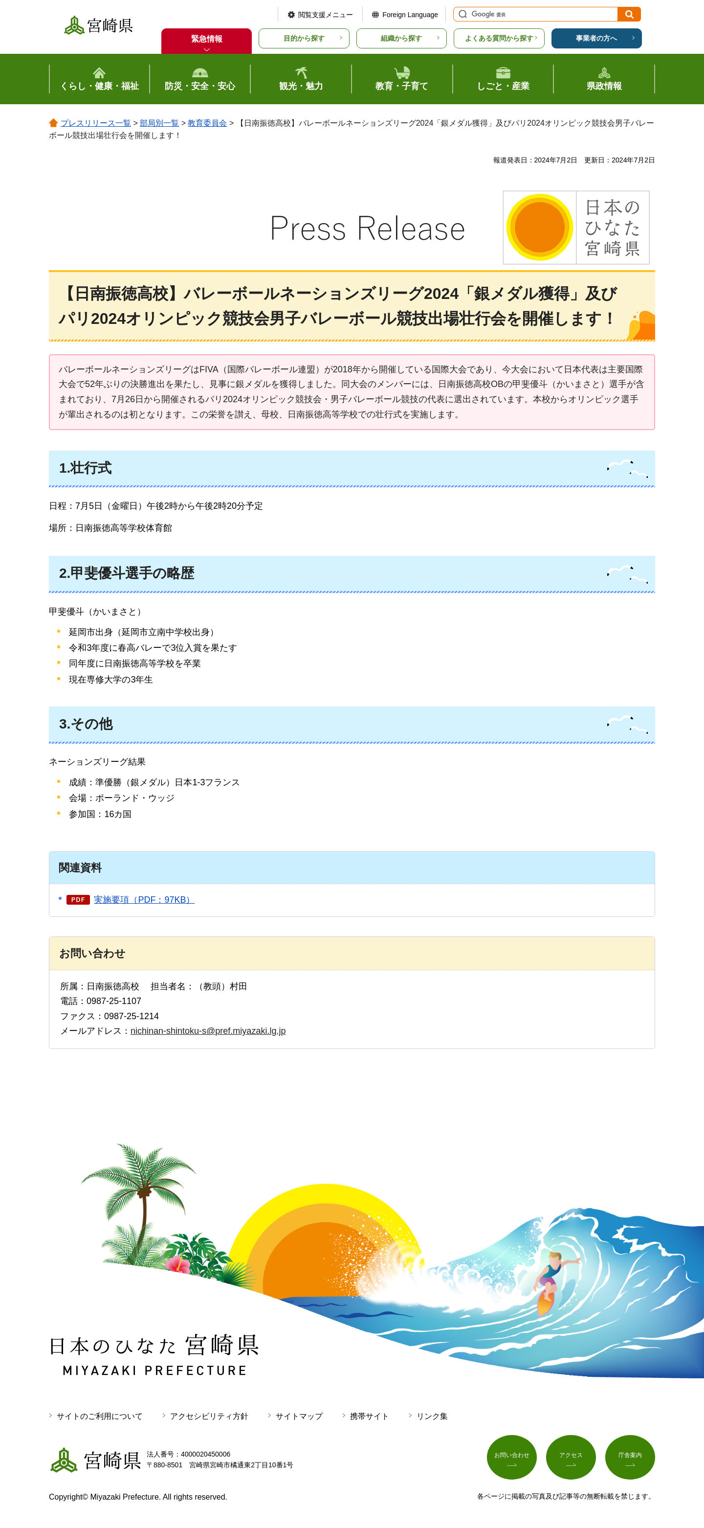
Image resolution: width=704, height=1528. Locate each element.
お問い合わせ (511, 1458)
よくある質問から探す (499, 38)
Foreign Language (410, 15)
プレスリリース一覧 (96, 123)
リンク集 (432, 1416)
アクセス (571, 1458)
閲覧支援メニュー (325, 15)
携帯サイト (369, 1416)
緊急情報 (206, 39)
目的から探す (304, 38)
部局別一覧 (159, 123)
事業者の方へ (596, 38)
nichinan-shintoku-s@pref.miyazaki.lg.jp (208, 1031)
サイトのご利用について (100, 1416)
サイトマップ (299, 1416)
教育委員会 (207, 123)
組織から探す (401, 38)
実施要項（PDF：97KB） (144, 900)
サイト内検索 (461, 14)
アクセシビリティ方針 (209, 1416)
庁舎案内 (630, 1458)
